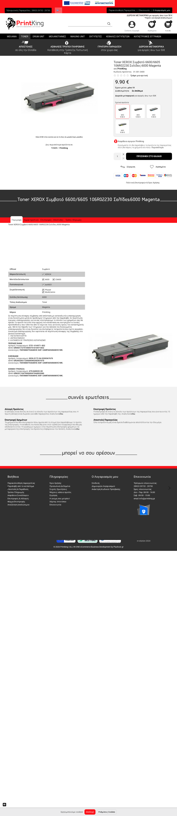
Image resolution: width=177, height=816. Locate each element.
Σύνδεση (128, 31)
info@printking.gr (147, 498)
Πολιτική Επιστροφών (136, 183)
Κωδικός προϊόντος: (123, 72)
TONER (54, 148)
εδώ (61, 414)
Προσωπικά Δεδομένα (60, 486)
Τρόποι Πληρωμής (16, 492)
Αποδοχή (90, 812)
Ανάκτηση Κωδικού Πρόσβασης (106, 489)
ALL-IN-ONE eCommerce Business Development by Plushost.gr (96, 547)
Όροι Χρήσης (154, 183)
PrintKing (63, 148)
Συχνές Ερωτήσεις (58, 489)
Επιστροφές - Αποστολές (51, 220)
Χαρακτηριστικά (31, 220)
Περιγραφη (16, 220)
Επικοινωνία (144, 10)
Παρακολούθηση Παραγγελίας (122, 10)
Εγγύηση (53, 495)
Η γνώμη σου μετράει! (60, 498)
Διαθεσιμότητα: (122, 91)
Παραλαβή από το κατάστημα (21, 486)
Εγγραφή (135, 31)
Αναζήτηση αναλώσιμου (18, 505)
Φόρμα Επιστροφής (16, 502)
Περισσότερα (157, 147)
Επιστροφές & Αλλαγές (18, 498)
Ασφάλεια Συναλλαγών (18, 495)
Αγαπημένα (152, 31)
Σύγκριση (128, 167)
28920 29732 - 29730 (41, 10)
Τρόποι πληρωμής (73, 220)
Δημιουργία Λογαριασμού (103, 486)
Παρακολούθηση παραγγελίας (21, 483)
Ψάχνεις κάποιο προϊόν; (60, 492)
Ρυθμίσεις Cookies (106, 812)
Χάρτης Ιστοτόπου (58, 502)
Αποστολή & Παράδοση (18, 489)
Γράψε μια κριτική (139, 75)
